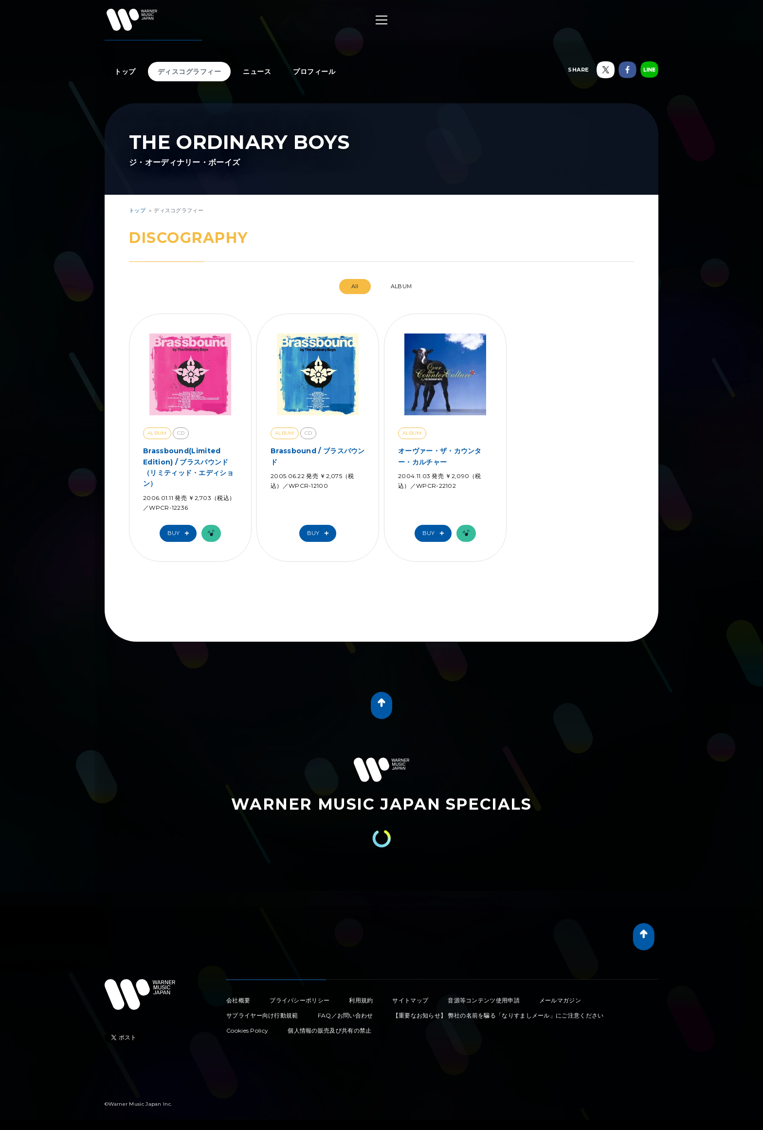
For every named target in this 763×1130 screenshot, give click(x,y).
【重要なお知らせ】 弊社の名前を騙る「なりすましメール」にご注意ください (498, 1015)
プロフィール (314, 71)
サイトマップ (410, 1000)
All (355, 286)
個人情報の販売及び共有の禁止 (329, 1030)
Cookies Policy (247, 1030)
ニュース (257, 71)
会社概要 (238, 1000)
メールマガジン (560, 1000)
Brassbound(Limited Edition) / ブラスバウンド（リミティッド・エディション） (188, 467)
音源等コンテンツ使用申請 (484, 1000)
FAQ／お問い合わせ (345, 1015)
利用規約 (361, 1000)
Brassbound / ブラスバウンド (318, 456)
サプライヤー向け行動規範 (262, 1015)
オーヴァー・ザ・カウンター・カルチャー (440, 456)
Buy (180, 533)
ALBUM (401, 286)
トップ (125, 71)
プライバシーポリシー (299, 1000)
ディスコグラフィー (189, 71)
